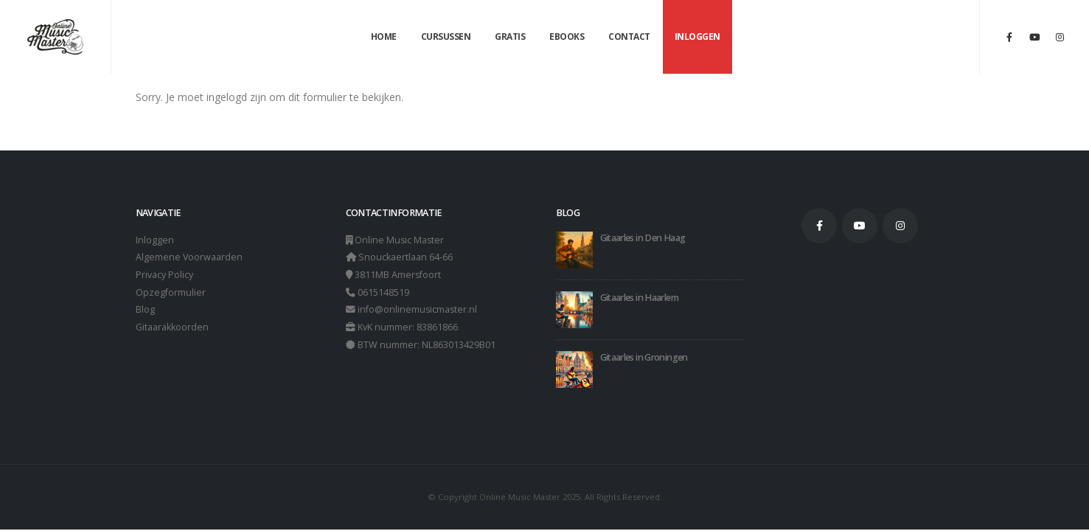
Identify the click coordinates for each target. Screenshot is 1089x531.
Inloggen (697, 36)
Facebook (819, 225)
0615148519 (383, 293)
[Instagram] (1059, 37)
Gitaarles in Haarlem (639, 297)
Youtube (859, 225)
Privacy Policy (164, 275)
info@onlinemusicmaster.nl (418, 311)
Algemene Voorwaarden (189, 257)
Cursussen (446, 36)
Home (384, 36)
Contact (629, 36)
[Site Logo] (55, 37)
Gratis (510, 36)
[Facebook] (1009, 37)
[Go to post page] (574, 249)
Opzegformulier (171, 293)
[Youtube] (1034, 37)
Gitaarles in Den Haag (643, 238)
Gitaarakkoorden (172, 328)
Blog (145, 311)
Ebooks (566, 36)
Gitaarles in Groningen (644, 357)
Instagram (900, 225)
